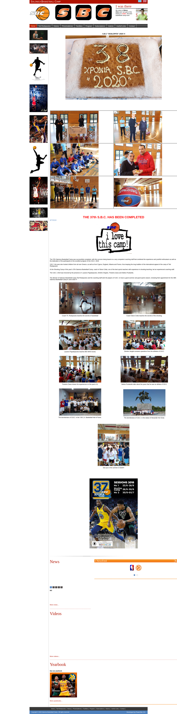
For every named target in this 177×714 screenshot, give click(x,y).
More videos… (55, 656)
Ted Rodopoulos (44, 26)
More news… (54, 605)
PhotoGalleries (67, 26)
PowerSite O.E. (141, 712)
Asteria (111, 26)
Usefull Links (121, 26)
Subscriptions (100, 26)
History (56, 26)
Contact (132, 26)
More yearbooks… (56, 701)
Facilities (79, 26)
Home (33, 26)
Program (89, 26)
